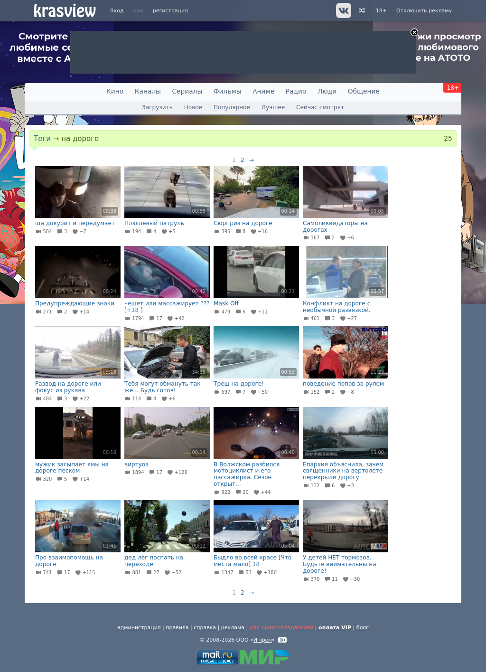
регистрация (170, 11)
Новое (193, 107)
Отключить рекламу (424, 11)
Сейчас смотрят (320, 107)
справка (205, 628)
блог (362, 628)
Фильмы (228, 91)
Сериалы (187, 91)
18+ (381, 11)
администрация (139, 628)
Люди (327, 91)
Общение (364, 91)
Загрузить (157, 107)
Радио (296, 91)
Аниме (263, 91)
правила (177, 628)
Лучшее (273, 107)
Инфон (262, 640)
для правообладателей (282, 628)
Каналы (148, 91)
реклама (232, 628)
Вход (116, 11)
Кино (114, 91)
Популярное (232, 107)
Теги (42, 138)
